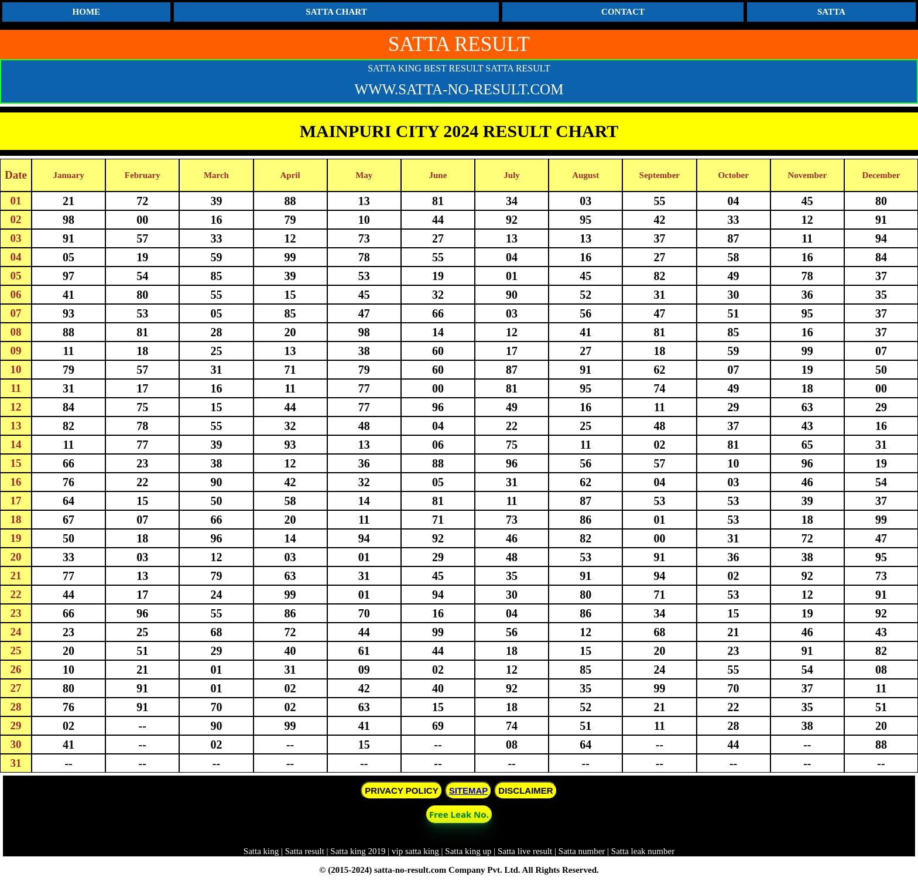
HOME (87, 11)
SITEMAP (468, 790)
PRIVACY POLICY (401, 790)
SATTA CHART (336, 11)
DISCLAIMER (525, 790)
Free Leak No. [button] (459, 814)
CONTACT (623, 11)
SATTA (831, 11)
